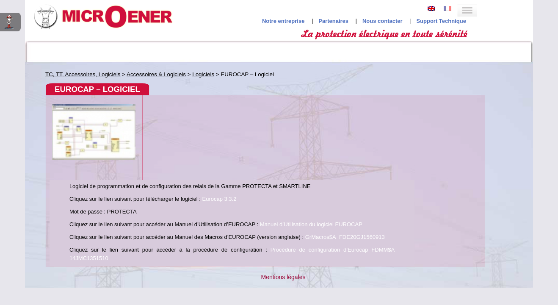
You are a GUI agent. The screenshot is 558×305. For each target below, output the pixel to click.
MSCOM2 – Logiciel (80, 141)
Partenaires (389, 17)
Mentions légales (283, 192)
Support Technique (497, 17)
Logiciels (56, 123)
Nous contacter (438, 17)
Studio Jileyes (276, 224)
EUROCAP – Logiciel (82, 133)
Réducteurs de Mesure (80, 81)
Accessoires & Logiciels (82, 101)
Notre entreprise (339, 17)
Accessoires (60, 115)
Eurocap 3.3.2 (382, 97)
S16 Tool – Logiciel (80, 148)
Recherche (497, 51)
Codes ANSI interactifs (61, 51)
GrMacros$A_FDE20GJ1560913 (272, 152)
